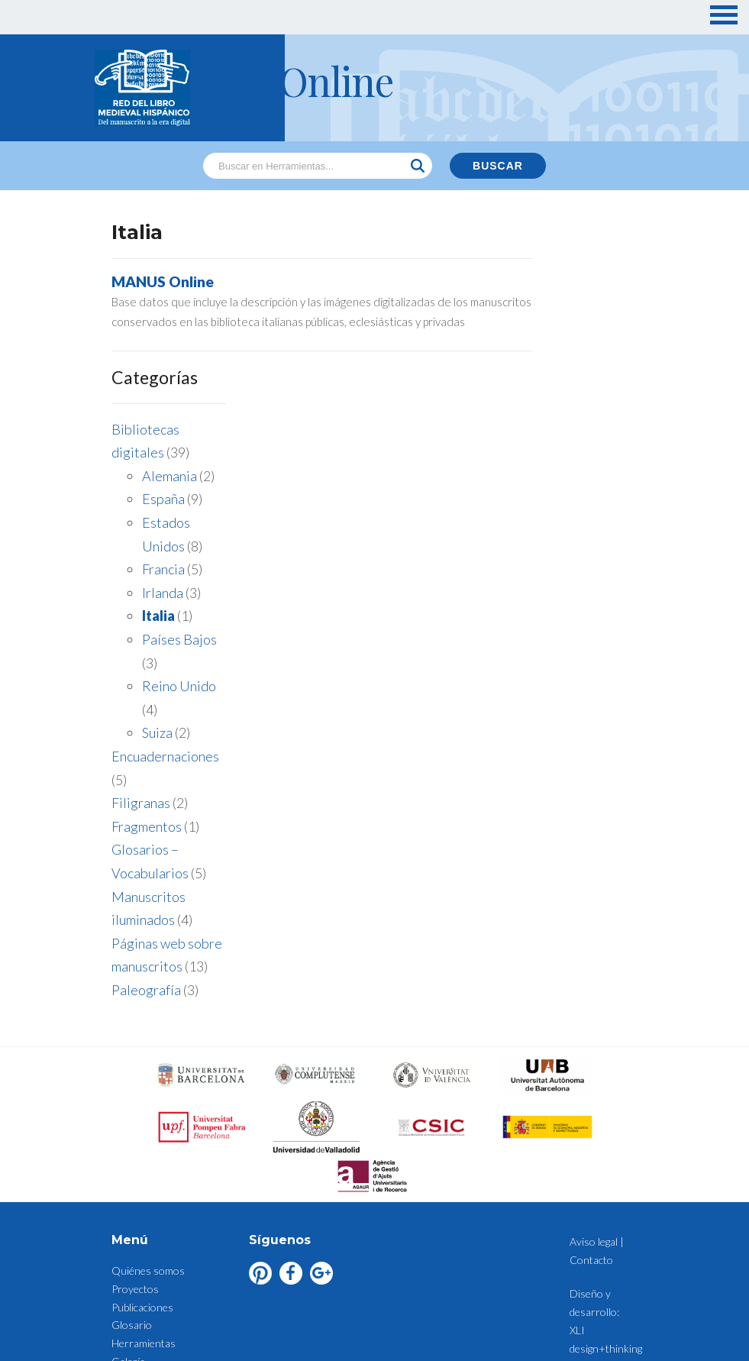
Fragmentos (559, 681)
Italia (570, 471)
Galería (128, 1164)
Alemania (581, 330)
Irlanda (575, 447)
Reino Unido (591, 541)
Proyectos (135, 1091)
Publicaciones (142, 1110)
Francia (575, 424)
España (575, 354)
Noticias (130, 1182)
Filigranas (553, 658)
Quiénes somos (148, 1073)
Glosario (131, 1127)
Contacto (133, 1201)
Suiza (569, 588)
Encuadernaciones (577, 611)
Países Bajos (591, 494)
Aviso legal (135, 1218)
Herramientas (143, 1146)
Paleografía (558, 844)
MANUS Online (162, 281)
